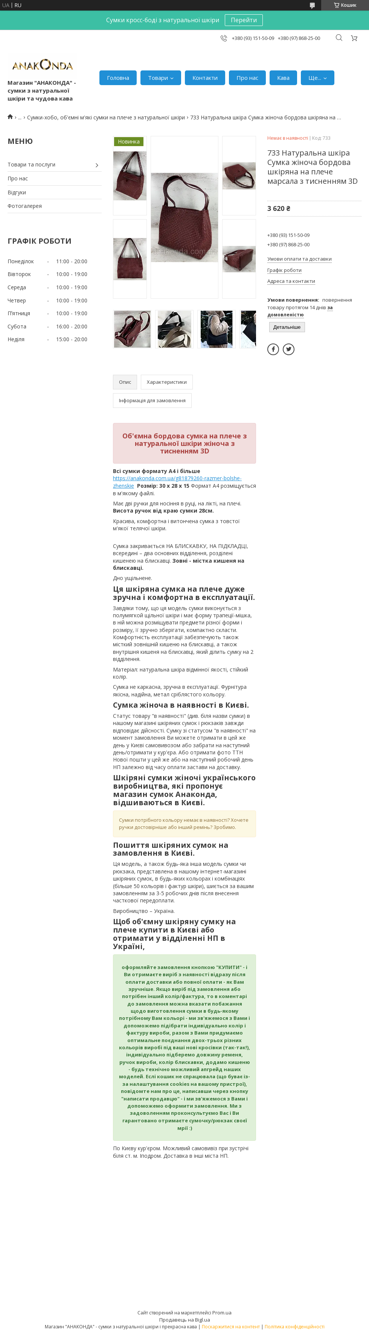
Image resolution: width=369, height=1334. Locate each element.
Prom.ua (222, 1312)
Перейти (244, 20)
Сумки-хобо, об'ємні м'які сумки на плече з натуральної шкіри (106, 117)
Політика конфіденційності (295, 1326)
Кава (283, 77)
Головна (118, 77)
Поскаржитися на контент (231, 1326)
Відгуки (17, 192)
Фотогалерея (25, 205)
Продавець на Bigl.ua (184, 1319)
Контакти (205, 77)
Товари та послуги (31, 164)
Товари (158, 77)
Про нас (247, 77)
